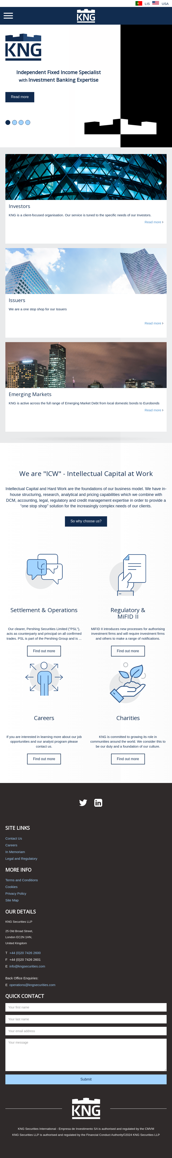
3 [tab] (21, 122)
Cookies (11, 887)
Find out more (44, 651)
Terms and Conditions (21, 880)
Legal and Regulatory (21, 858)
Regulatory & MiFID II (127, 613)
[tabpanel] (86, 86)
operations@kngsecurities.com (32, 985)
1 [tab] (7, 122)
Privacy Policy (15, 893)
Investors (19, 206)
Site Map (12, 900)
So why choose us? (86, 521)
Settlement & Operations (44, 610)
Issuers (17, 300)
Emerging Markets (30, 394)
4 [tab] (27, 122)
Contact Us (13, 838)
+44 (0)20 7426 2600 (25, 953)
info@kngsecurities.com (27, 966)
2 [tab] (14, 122)
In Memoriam (15, 852)
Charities (128, 718)
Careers (44, 718)
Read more (20, 97)
